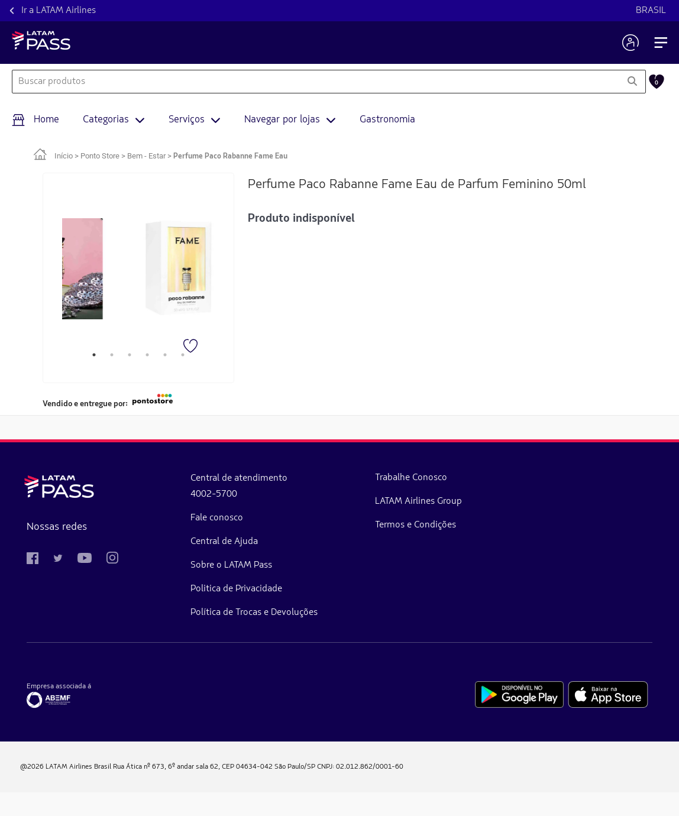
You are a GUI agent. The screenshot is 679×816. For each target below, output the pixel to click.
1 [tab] (94, 355)
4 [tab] (147, 355)
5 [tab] (165, 355)
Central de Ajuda (161, 541)
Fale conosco (153, 518)
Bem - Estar (146, 155)
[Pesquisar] (632, 81)
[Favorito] (191, 347)
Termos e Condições (288, 548)
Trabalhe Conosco (284, 478)
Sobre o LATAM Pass (168, 565)
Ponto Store (99, 155)
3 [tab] (129, 355)
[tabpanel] (81, 269)
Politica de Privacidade (173, 589)
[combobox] (315, 81)
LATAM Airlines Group (278, 513)
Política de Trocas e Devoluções (166, 624)
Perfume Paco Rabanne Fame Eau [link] (230, 156)
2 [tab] (112, 355)
